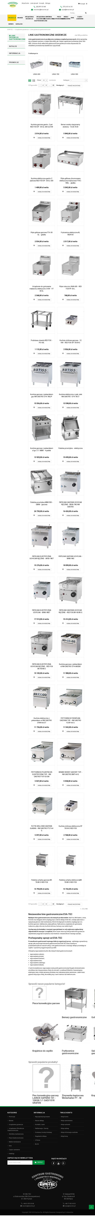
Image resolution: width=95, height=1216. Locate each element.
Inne (10, 1146)
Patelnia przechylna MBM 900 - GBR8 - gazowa (41, 503)
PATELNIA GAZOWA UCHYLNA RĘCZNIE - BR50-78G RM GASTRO (70, 504)
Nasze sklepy (15, 177)
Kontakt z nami (40, 1125)
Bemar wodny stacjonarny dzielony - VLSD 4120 (70, 126)
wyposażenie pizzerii (36, 957)
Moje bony (64, 1137)
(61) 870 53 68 (41, 6)
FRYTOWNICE (17, 74)
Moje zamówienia (66, 1121)
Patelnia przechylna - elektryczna (71, 448)
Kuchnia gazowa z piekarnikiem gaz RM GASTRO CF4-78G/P (41, 396)
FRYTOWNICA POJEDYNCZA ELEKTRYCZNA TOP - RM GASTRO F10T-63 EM (41, 774)
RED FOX (16, 71)
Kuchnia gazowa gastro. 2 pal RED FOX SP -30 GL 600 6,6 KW (41, 126)
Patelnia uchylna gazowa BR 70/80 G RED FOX (41, 881)
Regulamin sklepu (16, 170)
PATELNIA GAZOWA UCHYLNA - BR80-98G (70, 558)
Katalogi (11, 1154)
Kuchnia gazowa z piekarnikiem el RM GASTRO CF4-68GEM (70, 665)
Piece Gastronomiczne (16, 1138)
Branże (11, 1121)
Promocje (14, 188)
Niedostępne (17, 94)
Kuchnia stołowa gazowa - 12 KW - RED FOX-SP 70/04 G (70, 342)
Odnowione (17, 113)
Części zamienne (14, 1150)
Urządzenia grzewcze (22, 29)
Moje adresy (65, 1129)
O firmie (13, 174)
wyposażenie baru (36, 961)
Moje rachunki (65, 1125)
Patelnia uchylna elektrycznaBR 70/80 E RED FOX (70, 881)
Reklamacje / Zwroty (41, 1129)
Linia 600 (13, 45)
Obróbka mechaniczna (16, 1134)
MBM (14, 121)
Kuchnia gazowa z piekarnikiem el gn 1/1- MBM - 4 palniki (41, 449)
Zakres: (11, 135)
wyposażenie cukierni (37, 954)
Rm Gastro (17, 127)
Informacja (14, 159)
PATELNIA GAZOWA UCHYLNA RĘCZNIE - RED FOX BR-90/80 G (70, 611)
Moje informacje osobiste (69, 1133)
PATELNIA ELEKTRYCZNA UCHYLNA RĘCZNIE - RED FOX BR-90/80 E (41, 666)
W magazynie (15, 99)
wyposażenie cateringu (37, 963)
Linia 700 (13, 48)
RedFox (16, 124)
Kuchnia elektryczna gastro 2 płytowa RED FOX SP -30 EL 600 (41, 180)
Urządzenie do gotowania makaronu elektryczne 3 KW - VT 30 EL (42, 289)
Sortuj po (66, 80)
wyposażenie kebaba (37, 965)
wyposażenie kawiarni (37, 959)
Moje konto (64, 1117)
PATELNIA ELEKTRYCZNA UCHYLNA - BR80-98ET (41, 611)
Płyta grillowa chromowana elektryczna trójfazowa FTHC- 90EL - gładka (71, 181)
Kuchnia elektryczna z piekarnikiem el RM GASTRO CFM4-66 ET (41, 720)
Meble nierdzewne (15, 1142)
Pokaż (39, 80)
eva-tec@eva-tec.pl (41, 9)
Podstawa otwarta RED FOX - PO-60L (41, 342)
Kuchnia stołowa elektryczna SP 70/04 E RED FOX (70, 827)
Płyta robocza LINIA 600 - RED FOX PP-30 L (70, 288)
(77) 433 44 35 (67, 6)
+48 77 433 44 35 (70, 1204)
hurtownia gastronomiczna (51, 944)
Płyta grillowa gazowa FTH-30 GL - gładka (42, 234)
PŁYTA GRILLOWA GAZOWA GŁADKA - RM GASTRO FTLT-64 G (41, 828)
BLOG (37, 1144)
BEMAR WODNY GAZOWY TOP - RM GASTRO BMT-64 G (70, 773)
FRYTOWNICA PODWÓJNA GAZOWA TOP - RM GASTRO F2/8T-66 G (70, 720)
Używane (16, 110)
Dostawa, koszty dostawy (43, 1133)
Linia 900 (13, 52)
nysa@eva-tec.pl (68, 9)
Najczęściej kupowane (42, 1117)
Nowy (15, 107)
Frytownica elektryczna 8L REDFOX (70, 234)
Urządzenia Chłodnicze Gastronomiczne (15, 1130)
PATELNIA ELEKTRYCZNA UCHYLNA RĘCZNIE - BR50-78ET (42, 558)
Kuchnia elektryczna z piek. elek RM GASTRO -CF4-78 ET (70, 396)
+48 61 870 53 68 (28, 1204)
